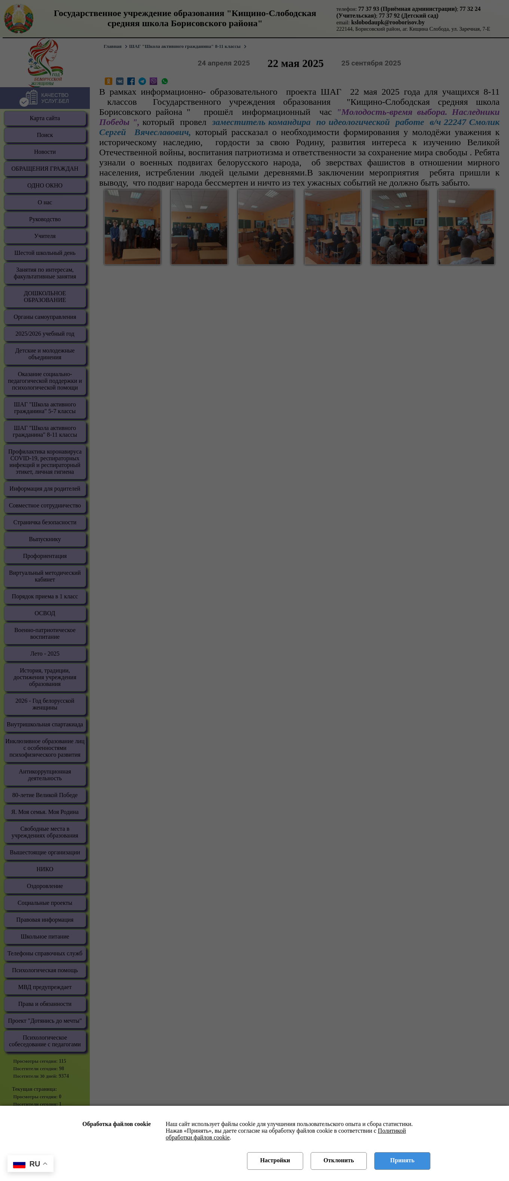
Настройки (275, 1160)
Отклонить (338, 1160)
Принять (402, 1160)
